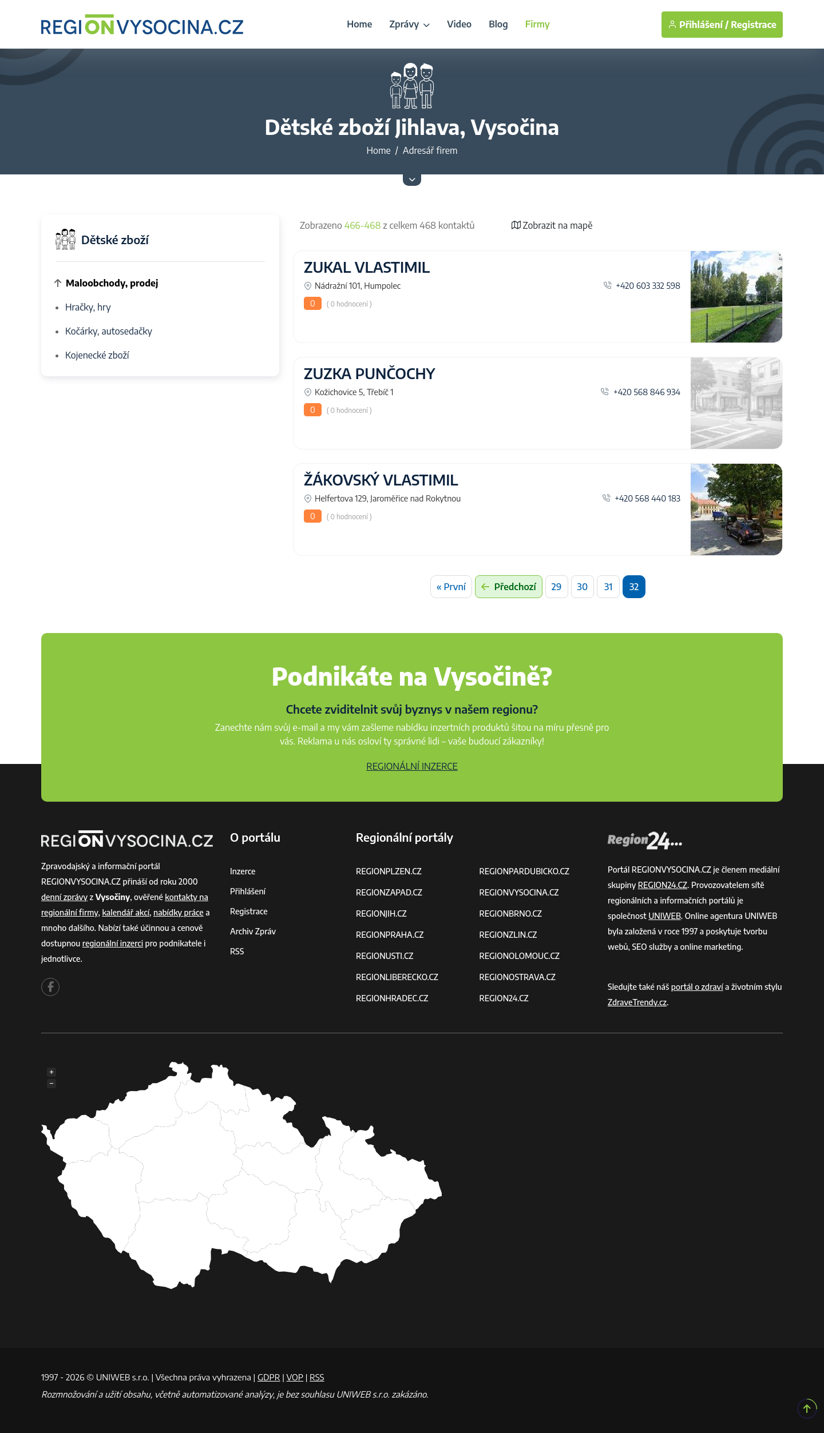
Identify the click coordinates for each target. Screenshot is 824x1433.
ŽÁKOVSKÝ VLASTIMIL (381, 480)
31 (608, 586)
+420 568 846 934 (640, 392)
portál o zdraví (697, 987)
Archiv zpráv (253, 931)
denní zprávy (64, 897)
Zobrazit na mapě (552, 225)
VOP (295, 1377)
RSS (237, 951)
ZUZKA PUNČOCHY (369, 373)
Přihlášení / (698, 24)
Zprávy (409, 24)
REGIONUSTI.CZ (385, 956)
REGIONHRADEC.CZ (392, 998)
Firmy (537, 24)
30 (582, 586)
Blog (498, 24)
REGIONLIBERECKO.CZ (397, 977)
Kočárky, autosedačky (108, 331)
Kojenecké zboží (97, 355)
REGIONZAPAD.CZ (389, 892)
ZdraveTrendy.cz (637, 1002)
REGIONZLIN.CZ (508, 935)
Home (359, 24)
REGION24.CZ (504, 998)
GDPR (269, 1377)
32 (634, 586)
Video (459, 24)
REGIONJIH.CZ (381, 913)
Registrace (754, 24)
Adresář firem (430, 150)
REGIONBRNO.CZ (511, 913)
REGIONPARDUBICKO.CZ (525, 871)
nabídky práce (178, 912)
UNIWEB (664, 916)
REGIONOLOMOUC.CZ (520, 956)
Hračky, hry (88, 307)
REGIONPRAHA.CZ (389, 935)
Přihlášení (248, 891)
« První (451, 586)
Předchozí (508, 586)
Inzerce (242, 871)
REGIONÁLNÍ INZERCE (412, 766)
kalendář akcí (125, 912)
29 (557, 586)
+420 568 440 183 (641, 498)
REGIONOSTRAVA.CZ (518, 977)
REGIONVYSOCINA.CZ (519, 892)
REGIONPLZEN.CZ (389, 871)
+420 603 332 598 (641, 285)
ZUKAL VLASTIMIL (367, 267)
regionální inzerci (112, 943)
